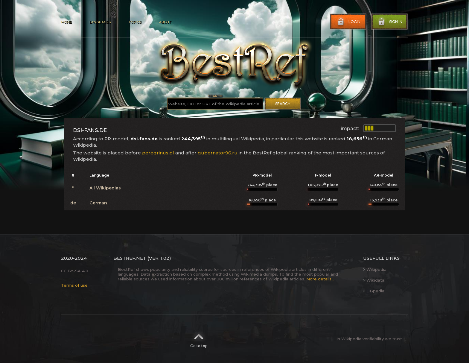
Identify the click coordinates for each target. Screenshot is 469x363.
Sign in (389, 21)
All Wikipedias (105, 188)
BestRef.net (129, 258)
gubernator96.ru (217, 153)
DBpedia (373, 290)
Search (282, 103)
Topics (135, 22)
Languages (100, 22)
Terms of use (74, 285)
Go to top (199, 338)
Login (348, 21)
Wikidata (373, 280)
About (165, 22)
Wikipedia (374, 269)
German (98, 203)
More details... (320, 279)
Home (66, 22)
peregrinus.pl (158, 153)
